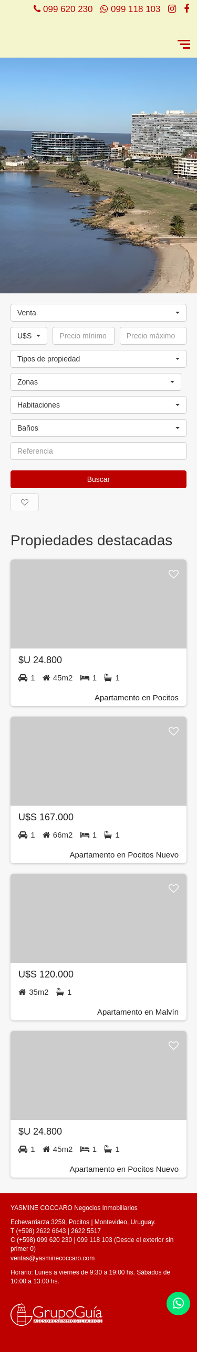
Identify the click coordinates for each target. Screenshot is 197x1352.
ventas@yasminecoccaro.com (53, 1258)
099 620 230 (68, 9)
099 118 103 (136, 9)
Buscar (98, 479)
